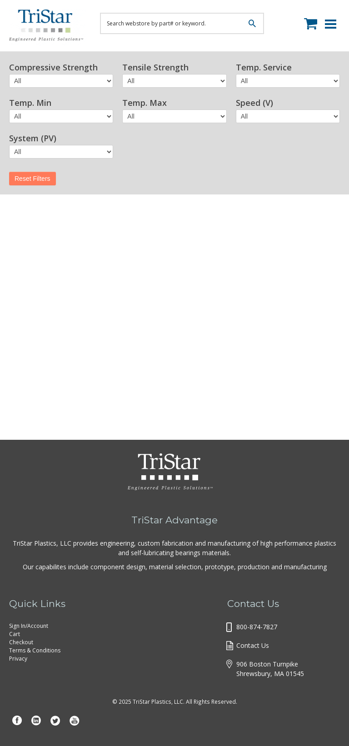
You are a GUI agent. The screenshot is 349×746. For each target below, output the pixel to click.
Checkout (21, 642)
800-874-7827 (256, 626)
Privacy (18, 658)
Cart (14, 634)
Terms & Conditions (34, 650)
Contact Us (252, 645)
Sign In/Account (28, 626)
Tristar (47, 27)
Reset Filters (32, 178)
